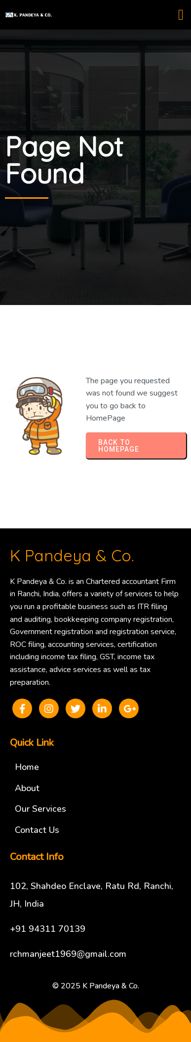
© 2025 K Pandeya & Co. (95, 986)
